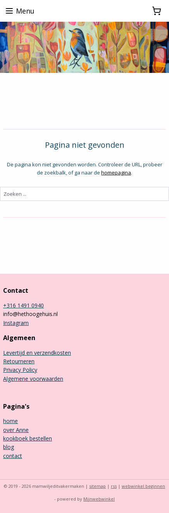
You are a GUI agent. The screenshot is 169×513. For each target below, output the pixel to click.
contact (12, 455)
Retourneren (18, 361)
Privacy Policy (20, 369)
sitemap (97, 486)
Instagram (16, 322)
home (10, 421)
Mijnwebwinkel (99, 499)
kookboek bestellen (27, 438)
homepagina (116, 172)
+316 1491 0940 (23, 305)
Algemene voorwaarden (33, 378)
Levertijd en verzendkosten (37, 352)
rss (114, 486)
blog (8, 447)
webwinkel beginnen (143, 486)
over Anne (16, 430)
